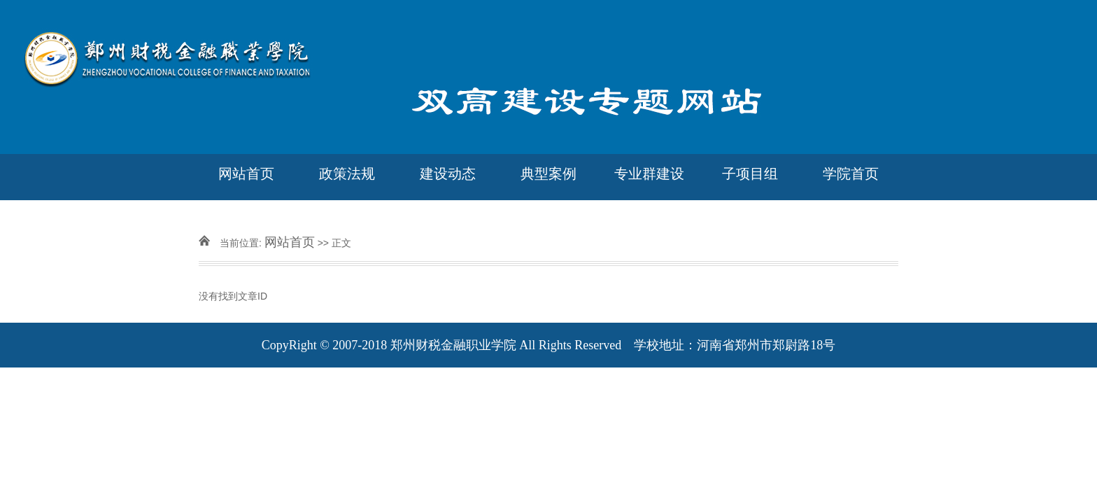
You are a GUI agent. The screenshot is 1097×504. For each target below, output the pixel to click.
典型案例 (548, 173)
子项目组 (750, 173)
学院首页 (851, 173)
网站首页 (246, 173)
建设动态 (448, 173)
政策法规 (347, 173)
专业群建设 (649, 173)
